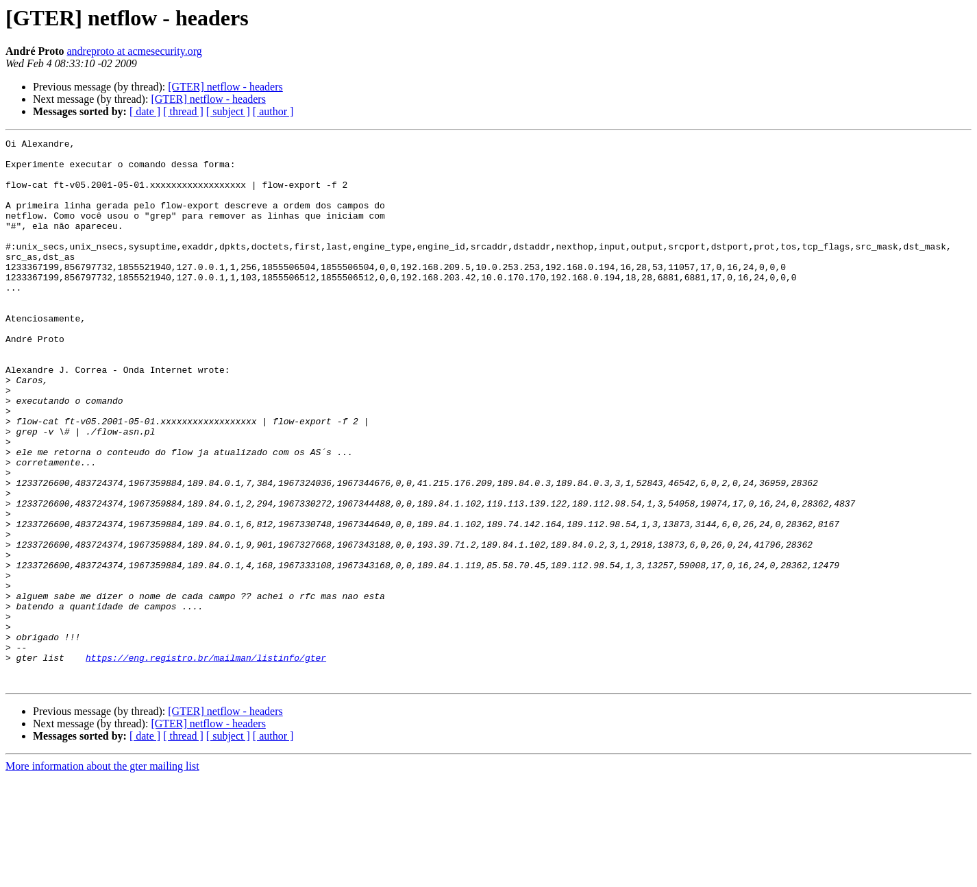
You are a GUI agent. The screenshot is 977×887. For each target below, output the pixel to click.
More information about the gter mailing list (102, 875)
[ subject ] (228, 111)
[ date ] (144, 111)
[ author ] (273, 111)
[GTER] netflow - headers (225, 87)
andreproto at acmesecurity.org (133, 51)
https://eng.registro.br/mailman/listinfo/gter (206, 762)
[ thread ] (183, 111)
